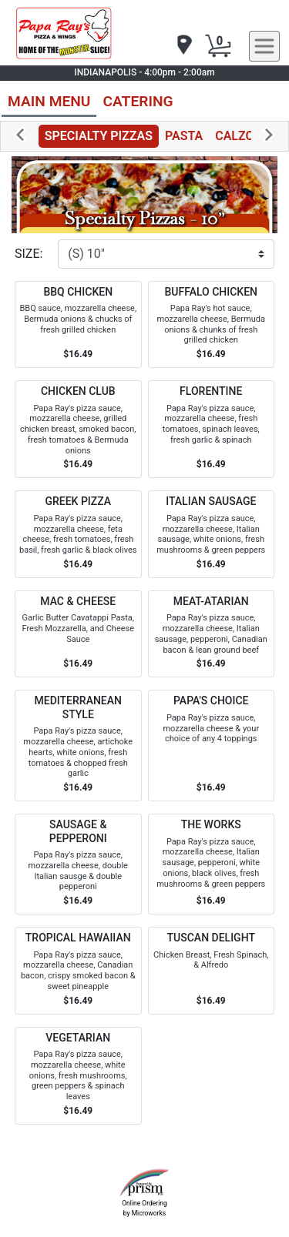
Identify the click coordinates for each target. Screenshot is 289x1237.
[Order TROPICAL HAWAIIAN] (78, 971)
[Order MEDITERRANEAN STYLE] (78, 745)
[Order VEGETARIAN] (78, 1076)
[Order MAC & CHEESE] (78, 634)
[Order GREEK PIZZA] (78, 534)
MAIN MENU (49, 101)
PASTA (184, 136)
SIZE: (28, 253)
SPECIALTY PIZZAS (99, 136)
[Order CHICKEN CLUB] (78, 429)
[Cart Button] (218, 46)
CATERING (137, 101)
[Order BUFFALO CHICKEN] (211, 325)
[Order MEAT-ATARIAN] (211, 634)
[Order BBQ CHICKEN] (78, 325)
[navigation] (183, 46)
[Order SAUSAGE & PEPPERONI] (78, 864)
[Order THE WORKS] (211, 864)
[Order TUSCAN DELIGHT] (211, 971)
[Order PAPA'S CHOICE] (211, 745)
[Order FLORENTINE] (211, 429)
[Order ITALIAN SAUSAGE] (211, 534)
